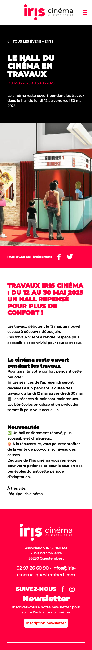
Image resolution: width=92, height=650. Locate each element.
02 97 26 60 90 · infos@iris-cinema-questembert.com (46, 571)
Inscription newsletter (46, 623)
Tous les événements (33, 41)
